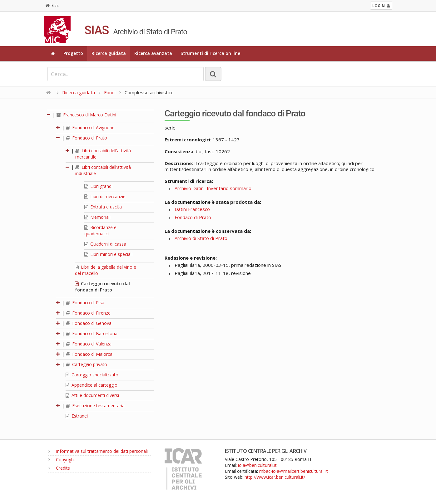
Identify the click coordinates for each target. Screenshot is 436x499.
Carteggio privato (86, 364)
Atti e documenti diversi (92, 395)
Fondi (110, 92)
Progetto (73, 53)
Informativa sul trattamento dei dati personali (98, 451)
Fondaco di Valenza (88, 344)
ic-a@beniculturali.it (257, 465)
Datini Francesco (192, 209)
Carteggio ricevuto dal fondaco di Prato (102, 287)
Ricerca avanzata (153, 53)
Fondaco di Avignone (90, 127)
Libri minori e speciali (108, 254)
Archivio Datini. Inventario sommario (213, 188)
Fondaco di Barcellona (91, 333)
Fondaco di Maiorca (89, 354)
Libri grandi (98, 186)
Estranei (77, 416)
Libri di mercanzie (105, 196)
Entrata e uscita (103, 207)
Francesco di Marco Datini (86, 115)
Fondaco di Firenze (88, 313)
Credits (59, 468)
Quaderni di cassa (105, 244)
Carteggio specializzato (92, 375)
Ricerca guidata (109, 53)
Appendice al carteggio (91, 385)
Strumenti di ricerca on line (210, 53)
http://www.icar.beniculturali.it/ (275, 477)
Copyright (61, 459)
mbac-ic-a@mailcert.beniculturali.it (293, 471)
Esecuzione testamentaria (95, 405)
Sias (52, 5)
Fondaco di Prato (86, 138)
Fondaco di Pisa (85, 303)
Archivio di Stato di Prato (201, 238)
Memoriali (97, 217)
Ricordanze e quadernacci (100, 230)
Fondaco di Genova (88, 323)
